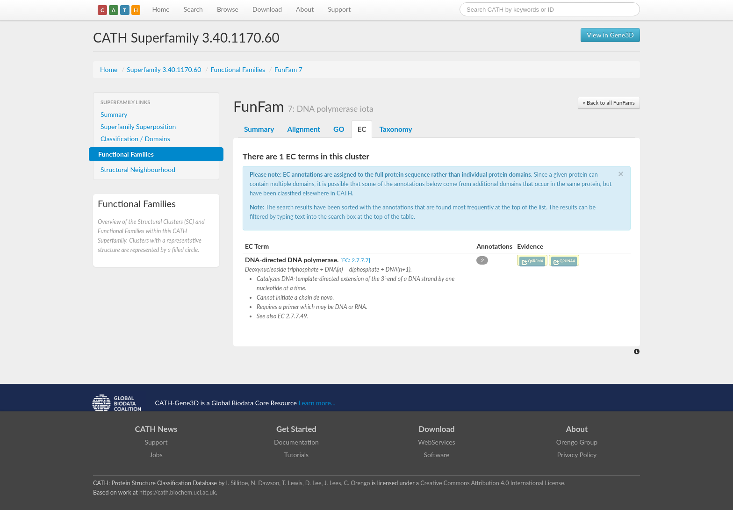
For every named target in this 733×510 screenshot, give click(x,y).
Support (339, 9)
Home (160, 9)
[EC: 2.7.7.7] (355, 260)
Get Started (296, 429)
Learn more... (317, 403)
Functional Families (238, 69)
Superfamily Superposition (138, 126)
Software (437, 455)
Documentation (296, 442)
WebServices (436, 442)
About (305, 9)
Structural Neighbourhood (138, 169)
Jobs (156, 455)
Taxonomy (395, 129)
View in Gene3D (610, 35)
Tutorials (296, 455)
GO (339, 129)
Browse (227, 9)
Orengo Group (576, 442)
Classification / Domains (135, 139)
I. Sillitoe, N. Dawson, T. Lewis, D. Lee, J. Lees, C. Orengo (298, 483)
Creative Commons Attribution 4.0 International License (492, 483)
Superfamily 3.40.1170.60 (165, 69)
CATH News (156, 429)
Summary (114, 114)
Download (267, 9)
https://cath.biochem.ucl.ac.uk (177, 492)
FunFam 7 (288, 69)
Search (193, 9)
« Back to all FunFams (609, 102)
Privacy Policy (576, 455)
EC (362, 129)
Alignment (303, 129)
